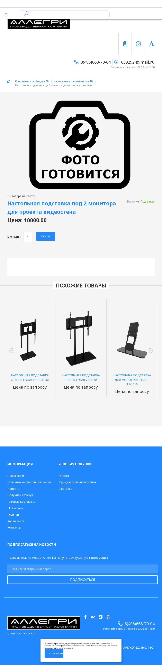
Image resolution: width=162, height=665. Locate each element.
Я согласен (56, 653)
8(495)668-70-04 (96, 62)
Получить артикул (20, 495)
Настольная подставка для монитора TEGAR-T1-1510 (132, 379)
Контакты (14, 527)
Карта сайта (16, 521)
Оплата (64, 476)
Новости (13, 489)
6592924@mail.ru (138, 62)
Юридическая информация (77, 482)
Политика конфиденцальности (29, 482)
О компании (15, 476)
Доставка (65, 489)
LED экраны (15, 508)
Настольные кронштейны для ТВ (73, 81)
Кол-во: (14, 237)
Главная (13, 514)
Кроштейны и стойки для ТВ (32, 81)
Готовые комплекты (21, 502)
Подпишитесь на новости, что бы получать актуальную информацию (57, 558)
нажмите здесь (68, 648)
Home (8, 81)
